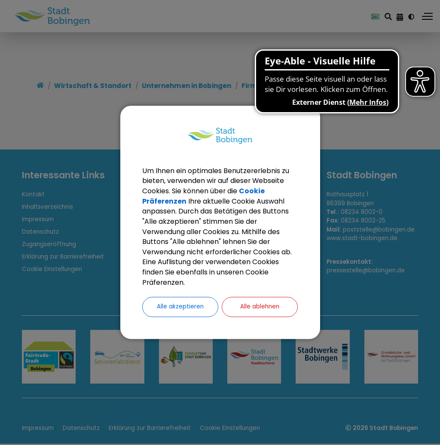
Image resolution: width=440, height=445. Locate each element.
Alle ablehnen (260, 308)
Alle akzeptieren (180, 308)
